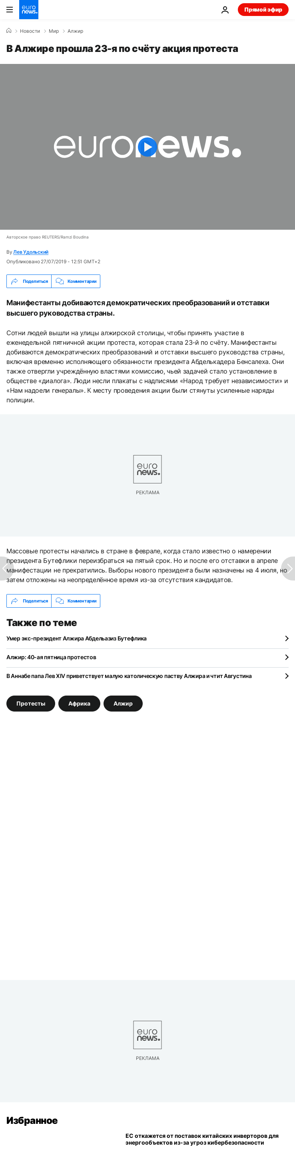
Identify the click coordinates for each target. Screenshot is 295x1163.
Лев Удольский (30, 252)
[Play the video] (147, 147)
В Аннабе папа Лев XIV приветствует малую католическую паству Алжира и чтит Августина (128, 675)
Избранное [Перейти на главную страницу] (32, 1120)
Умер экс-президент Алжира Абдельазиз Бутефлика (76, 638)
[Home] (8, 31)
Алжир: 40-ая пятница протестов (51, 657)
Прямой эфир (263, 9)
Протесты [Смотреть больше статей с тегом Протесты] (30, 703)
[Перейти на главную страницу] (28, 9)
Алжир (75, 31)
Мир (54, 31)
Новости (30, 31)
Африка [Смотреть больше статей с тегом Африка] (79, 703)
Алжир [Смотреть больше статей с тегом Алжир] (123, 703)
